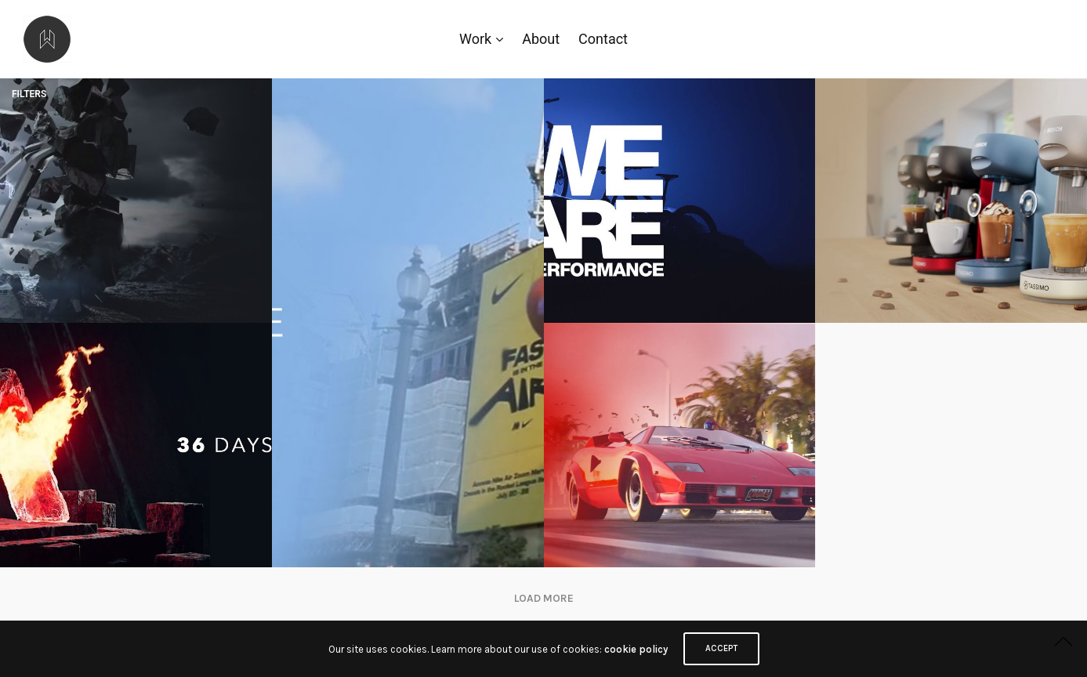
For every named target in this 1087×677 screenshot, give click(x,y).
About (541, 39)
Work (475, 39)
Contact (603, 39)
